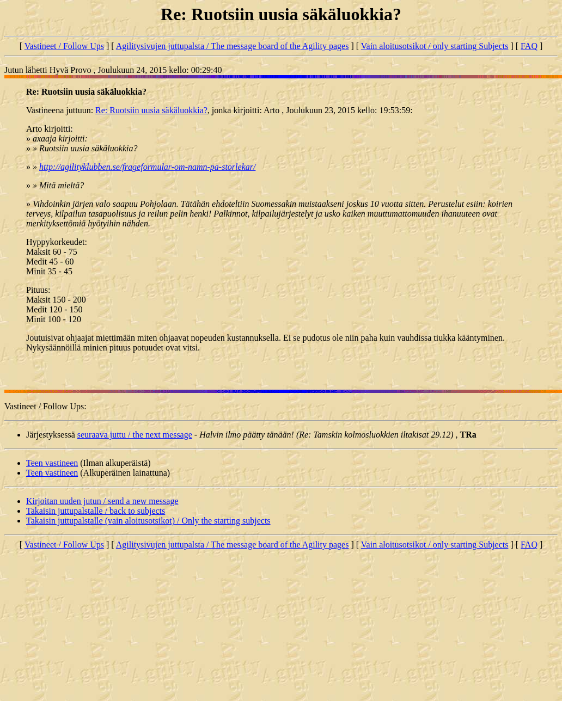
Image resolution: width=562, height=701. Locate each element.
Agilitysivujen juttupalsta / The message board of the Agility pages (232, 46)
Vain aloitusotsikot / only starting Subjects (435, 46)
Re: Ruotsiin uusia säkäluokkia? (151, 110)
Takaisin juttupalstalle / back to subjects (95, 510)
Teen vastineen (52, 463)
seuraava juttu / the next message (134, 434)
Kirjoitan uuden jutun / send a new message (102, 501)
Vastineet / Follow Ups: (45, 406)
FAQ (529, 46)
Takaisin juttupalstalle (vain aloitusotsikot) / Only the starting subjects (148, 520)
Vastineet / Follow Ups (64, 46)
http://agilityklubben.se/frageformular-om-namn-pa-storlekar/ (147, 166)
